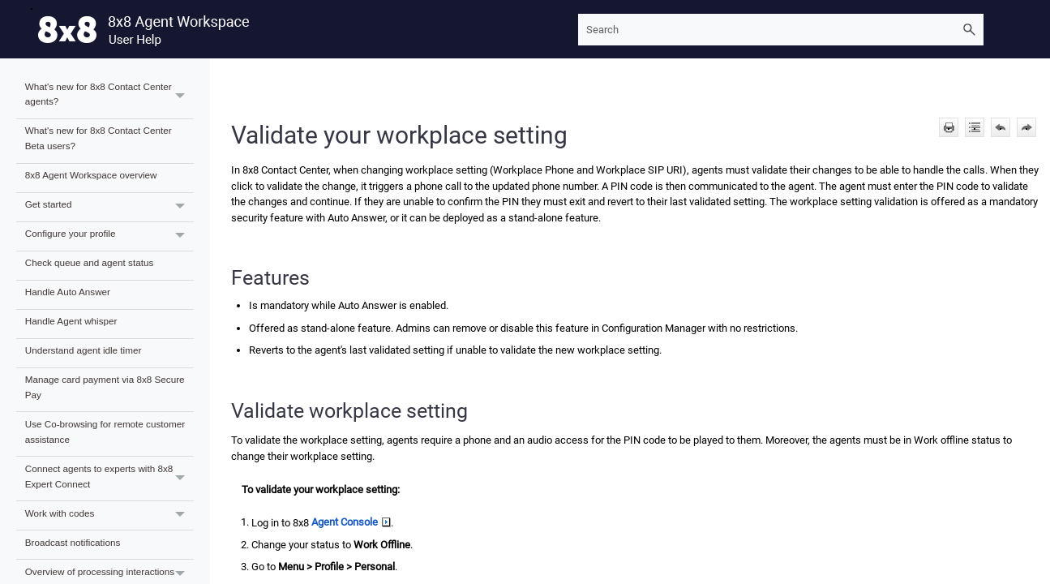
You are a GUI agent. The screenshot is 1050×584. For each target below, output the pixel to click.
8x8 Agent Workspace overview (91, 175)
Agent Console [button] (351, 522)
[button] (969, 29)
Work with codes (109, 515)
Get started (109, 207)
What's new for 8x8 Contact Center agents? (109, 96)
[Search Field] (781, 29)
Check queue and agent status (89, 262)
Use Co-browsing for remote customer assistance (105, 431)
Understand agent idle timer (83, 350)
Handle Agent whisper (71, 321)
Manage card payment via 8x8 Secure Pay (105, 387)
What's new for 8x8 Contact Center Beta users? (98, 138)
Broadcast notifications (73, 542)
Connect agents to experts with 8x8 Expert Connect (109, 478)
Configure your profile (109, 236)
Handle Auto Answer (67, 291)
